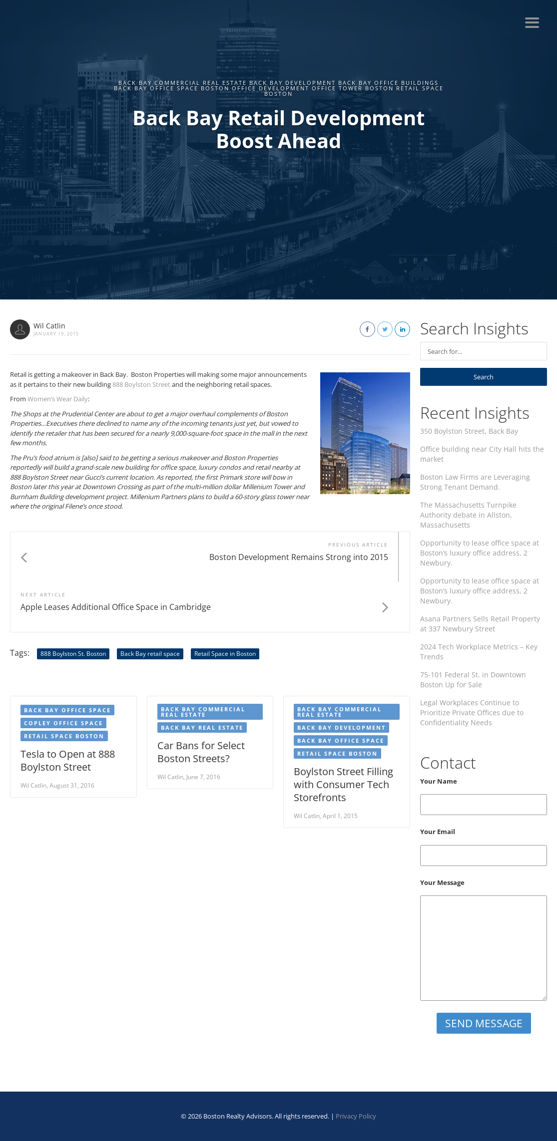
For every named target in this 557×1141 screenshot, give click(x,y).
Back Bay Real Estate (202, 677)
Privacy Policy (356, 1116)
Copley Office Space (63, 673)
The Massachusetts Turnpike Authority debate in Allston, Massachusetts (468, 515)
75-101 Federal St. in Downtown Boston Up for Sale (473, 679)
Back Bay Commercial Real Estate (203, 661)
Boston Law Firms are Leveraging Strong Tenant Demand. (475, 482)
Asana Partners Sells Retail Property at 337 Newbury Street (480, 623)
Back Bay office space (67, 660)
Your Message (483, 939)
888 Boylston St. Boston (73, 603)
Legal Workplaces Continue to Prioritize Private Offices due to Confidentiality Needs (472, 712)
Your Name (483, 796)
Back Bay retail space (150, 603)
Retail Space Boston (64, 686)
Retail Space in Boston (225, 603)
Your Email (483, 846)
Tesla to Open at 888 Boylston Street (67, 710)
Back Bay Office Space (340, 690)
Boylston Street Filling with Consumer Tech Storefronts (343, 734)
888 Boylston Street (141, 384)
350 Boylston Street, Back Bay (469, 431)
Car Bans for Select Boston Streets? (201, 702)
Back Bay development (341, 677)
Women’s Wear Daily (57, 398)
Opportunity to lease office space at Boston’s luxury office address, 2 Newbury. (479, 553)
